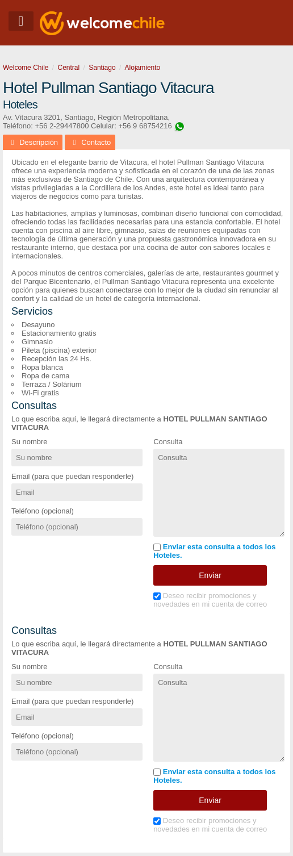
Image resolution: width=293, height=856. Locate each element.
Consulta (167, 441)
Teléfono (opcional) (42, 511)
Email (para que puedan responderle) (72, 476)
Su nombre (29, 441)
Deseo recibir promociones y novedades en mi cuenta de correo (210, 599)
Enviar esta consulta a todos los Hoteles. (214, 550)
